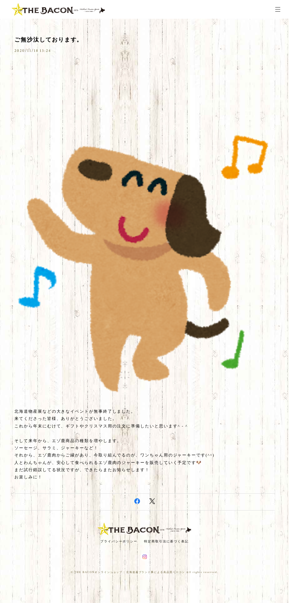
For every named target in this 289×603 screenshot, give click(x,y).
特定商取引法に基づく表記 (166, 541)
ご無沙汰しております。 (48, 40)
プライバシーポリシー (118, 541)
